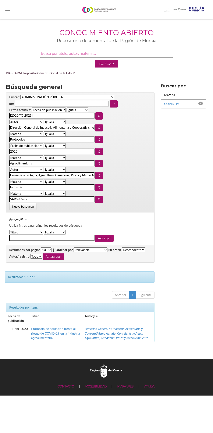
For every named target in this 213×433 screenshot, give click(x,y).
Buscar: (14, 97)
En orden (114, 250)
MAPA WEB (125, 386)
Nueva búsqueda (23, 206)
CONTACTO (65, 386)
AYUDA (149, 386)
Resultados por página (24, 250)
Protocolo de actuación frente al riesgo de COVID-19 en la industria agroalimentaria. (55, 333)
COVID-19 (171, 104)
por (11, 103)
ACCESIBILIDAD (96, 386)
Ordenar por (64, 250)
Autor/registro (19, 256)
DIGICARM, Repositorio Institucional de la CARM (41, 73)
